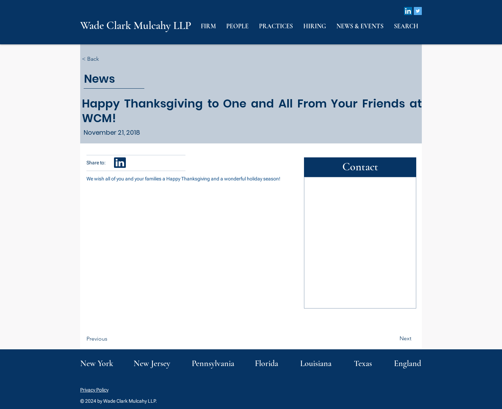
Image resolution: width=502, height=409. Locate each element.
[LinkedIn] (408, 11)
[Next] (393, 338)
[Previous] (109, 339)
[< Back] (105, 59)
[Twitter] (418, 11)
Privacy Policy (94, 390)
